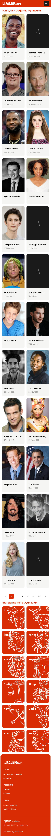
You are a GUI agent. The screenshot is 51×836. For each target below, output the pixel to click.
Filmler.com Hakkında (12, 774)
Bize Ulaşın (7, 778)
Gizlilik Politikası (9, 809)
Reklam (6, 794)
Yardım (6, 790)
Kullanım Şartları (10, 805)
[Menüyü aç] (46, 3)
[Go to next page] (45, 596)
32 (39, 596)
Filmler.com (24, 825)
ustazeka (18, 832)
